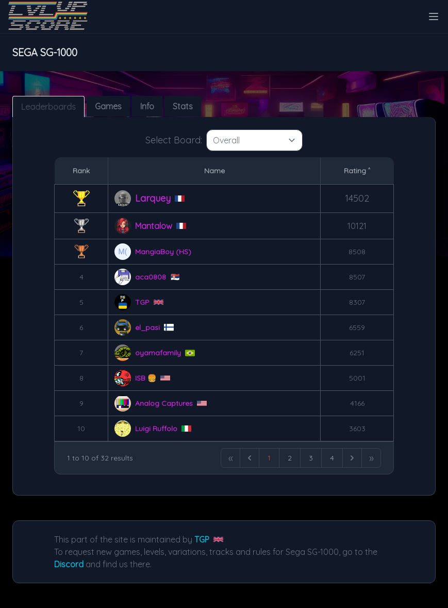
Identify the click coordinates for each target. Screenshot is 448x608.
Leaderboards (48, 107)
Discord (69, 564)
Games (108, 106)
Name (214, 170)
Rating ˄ (357, 170)
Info (147, 106)
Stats (183, 106)
